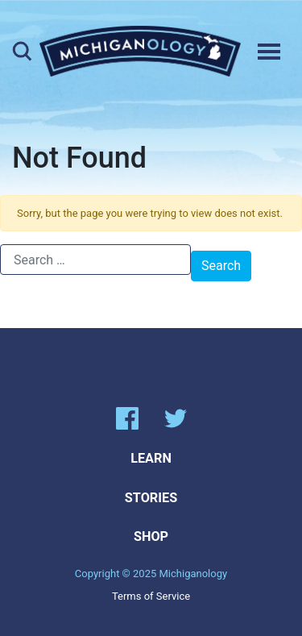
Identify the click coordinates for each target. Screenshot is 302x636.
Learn (151, 458)
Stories (151, 497)
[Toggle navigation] (269, 51)
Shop (151, 536)
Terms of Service (151, 596)
